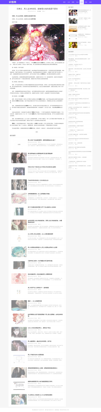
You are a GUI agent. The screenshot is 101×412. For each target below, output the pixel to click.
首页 (64, 2)
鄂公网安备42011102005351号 (38, 346)
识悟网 (39, 11)
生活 (82, 2)
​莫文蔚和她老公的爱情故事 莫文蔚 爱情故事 (40, 150)
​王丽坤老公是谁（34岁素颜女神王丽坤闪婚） (40, 231)
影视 (73, 2)
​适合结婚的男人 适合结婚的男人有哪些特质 (40, 241)
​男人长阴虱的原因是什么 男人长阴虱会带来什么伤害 (42, 221)
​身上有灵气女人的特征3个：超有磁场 (38, 251)
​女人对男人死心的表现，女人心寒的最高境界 (40, 211)
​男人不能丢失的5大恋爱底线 (36, 304)
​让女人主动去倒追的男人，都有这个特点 (39, 284)
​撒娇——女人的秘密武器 (35, 261)
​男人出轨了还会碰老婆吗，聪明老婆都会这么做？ (42, 140)
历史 (86, 2)
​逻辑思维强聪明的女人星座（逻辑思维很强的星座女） (43, 314)
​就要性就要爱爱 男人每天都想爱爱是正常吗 (40, 324)
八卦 (69, 2)
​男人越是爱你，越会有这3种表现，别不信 (39, 294)
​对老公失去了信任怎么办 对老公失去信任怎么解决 (42, 160)
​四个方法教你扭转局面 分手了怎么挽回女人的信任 (42, 190)
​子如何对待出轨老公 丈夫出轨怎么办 (38, 170)
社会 (77, 2)
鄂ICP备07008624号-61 (49, 346)
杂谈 (90, 2)
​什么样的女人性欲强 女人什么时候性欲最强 (40, 334)
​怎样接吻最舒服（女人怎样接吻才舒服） (39, 180)
